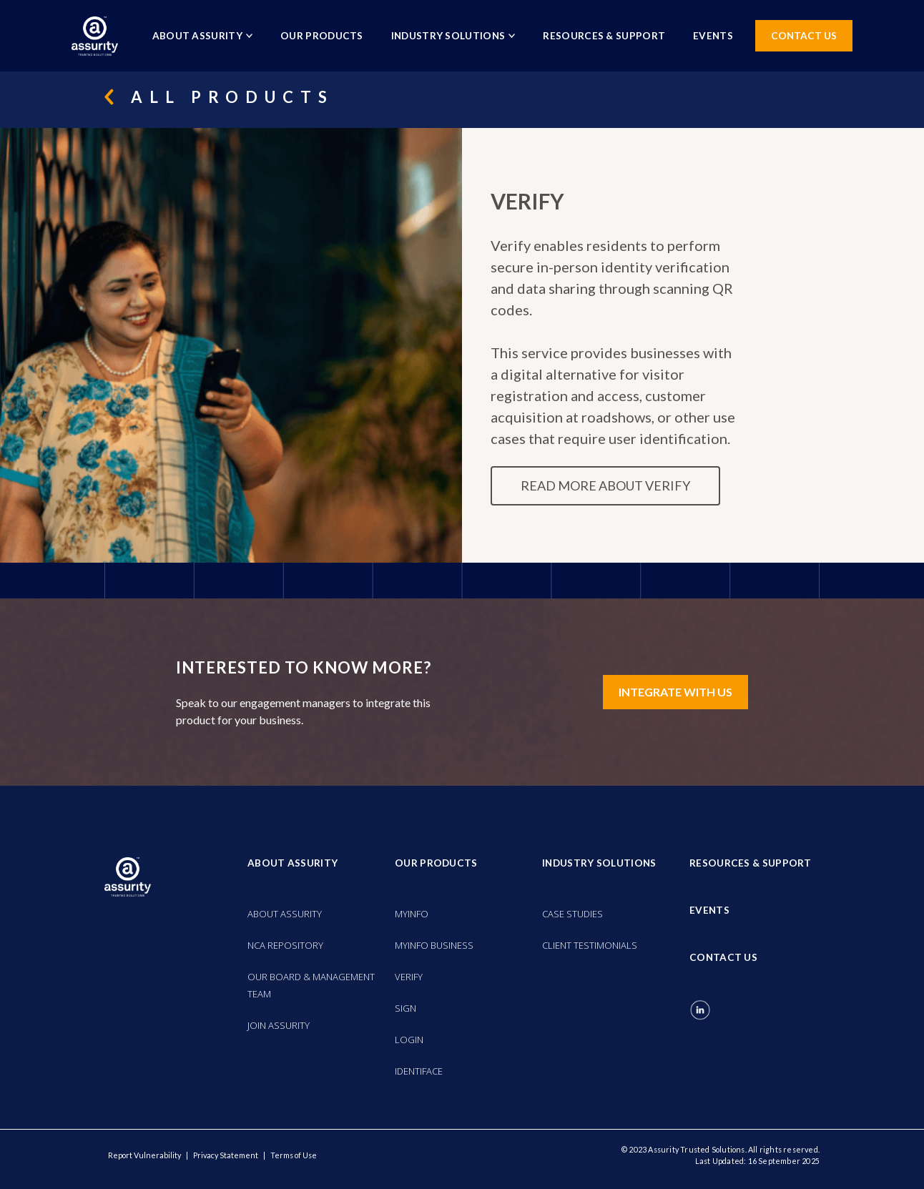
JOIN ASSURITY (278, 1025)
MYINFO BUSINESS (434, 945)
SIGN (405, 1008)
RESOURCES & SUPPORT (604, 35)
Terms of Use (293, 1155)
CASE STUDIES (572, 913)
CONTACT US (804, 35)
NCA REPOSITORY (285, 945)
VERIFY (409, 976)
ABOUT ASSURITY (284, 913)
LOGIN (409, 1039)
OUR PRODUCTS (321, 35)
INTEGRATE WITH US (675, 692)
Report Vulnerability (144, 1155)
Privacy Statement (225, 1155)
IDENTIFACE (419, 1071)
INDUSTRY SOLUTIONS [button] (453, 35)
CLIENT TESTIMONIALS (589, 945)
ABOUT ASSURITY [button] (202, 35)
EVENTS (713, 35)
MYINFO (411, 913)
